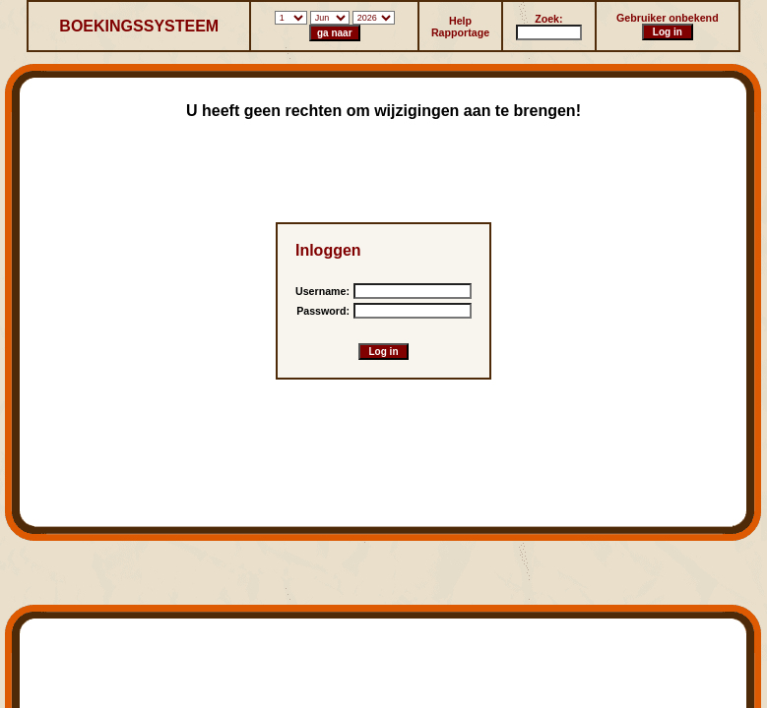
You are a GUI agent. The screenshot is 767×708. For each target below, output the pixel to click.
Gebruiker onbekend (667, 18)
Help (460, 21)
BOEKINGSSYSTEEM (139, 26)
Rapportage (460, 32)
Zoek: (548, 19)
